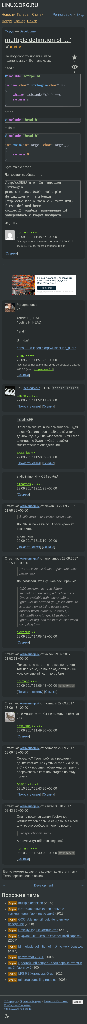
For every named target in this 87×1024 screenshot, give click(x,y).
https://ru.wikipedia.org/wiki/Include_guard (46, 348)
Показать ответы (30, 691)
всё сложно (31, 388)
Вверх (77, 1001)
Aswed (21, 784)
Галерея (23, 15)
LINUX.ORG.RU (20, 5)
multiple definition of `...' (38, 39)
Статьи (37, 15)
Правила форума (30, 1001)
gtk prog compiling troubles (37, 979)
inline (17, 47)
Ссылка (11, 253)
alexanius (23, 452)
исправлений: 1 (43, 369)
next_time (24, 726)
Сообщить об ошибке (17, 1005)
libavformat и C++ (30, 957)
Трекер (19, 21)
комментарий (30, 506)
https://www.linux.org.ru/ (18, 1008)
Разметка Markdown (56, 1001)
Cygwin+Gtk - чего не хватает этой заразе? (49, 936)
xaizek (21, 396)
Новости (8, 15)
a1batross (24, 484)
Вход (80, 15)
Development (29, 31)
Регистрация (63, 15)
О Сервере (11, 1001)
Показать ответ (29, 406)
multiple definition (30, 903)
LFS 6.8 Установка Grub (35, 973)
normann (23, 232)
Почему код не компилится (38, 930)
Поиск (32, 21)
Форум (7, 21)
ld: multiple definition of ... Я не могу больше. (50, 946)
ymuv (20, 355)
